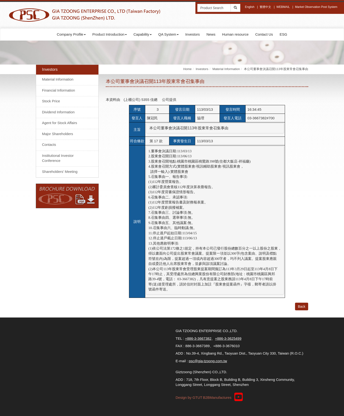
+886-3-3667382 (198, 338)
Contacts (49, 144)
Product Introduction (109, 34)
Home (187, 69)
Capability (143, 34)
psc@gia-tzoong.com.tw (208, 361)
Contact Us (264, 34)
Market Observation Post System (316, 7)
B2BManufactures (217, 397)
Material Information (58, 79)
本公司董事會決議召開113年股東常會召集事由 (276, 69)
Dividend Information (58, 112)
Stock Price (51, 101)
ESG (283, 34)
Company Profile (71, 34)
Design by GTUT (189, 397)
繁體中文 (265, 7)
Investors (192, 34)
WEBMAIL (283, 7)
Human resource (235, 34)
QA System (168, 34)
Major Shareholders (57, 134)
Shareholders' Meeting (60, 172)
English (249, 7)
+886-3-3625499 (228, 338)
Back (301, 306)
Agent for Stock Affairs (59, 123)
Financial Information (58, 90)
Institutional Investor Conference (58, 158)
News (210, 34)
